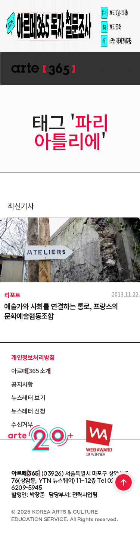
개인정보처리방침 (33, 357)
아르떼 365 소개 (31, 370)
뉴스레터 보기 (28, 397)
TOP (124, 483)
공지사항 (22, 384)
